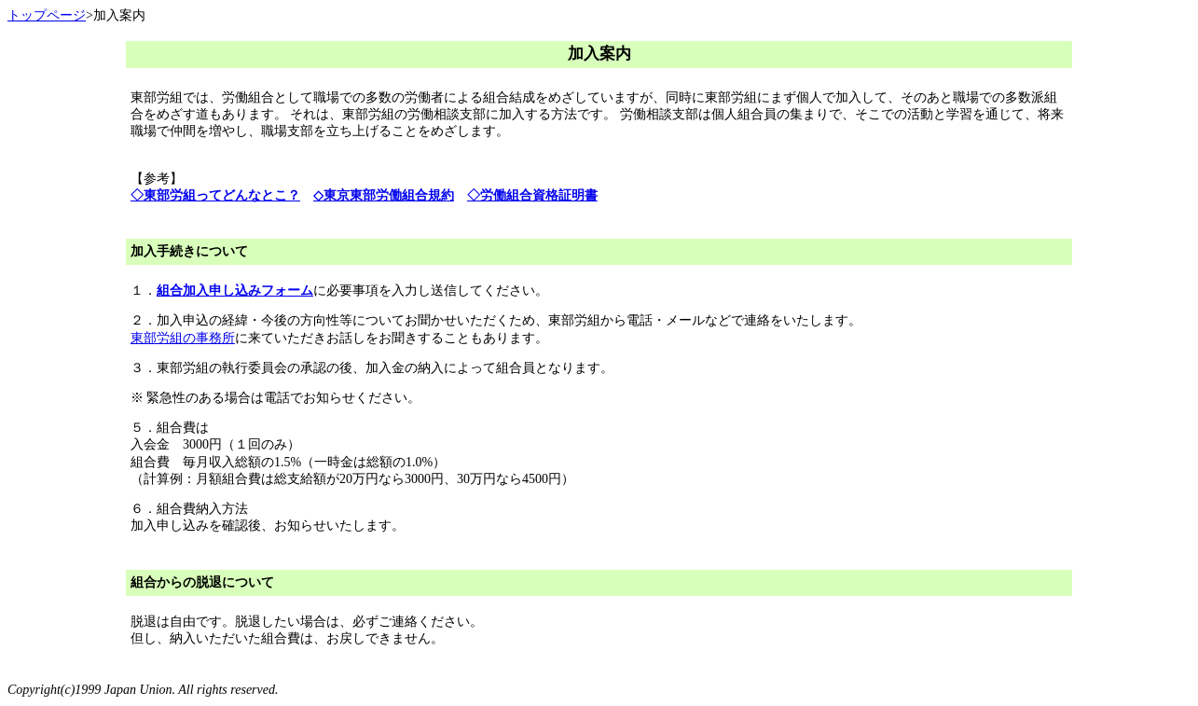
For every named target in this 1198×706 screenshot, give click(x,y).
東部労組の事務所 (183, 338)
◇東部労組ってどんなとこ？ (215, 195)
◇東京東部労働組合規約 (383, 195)
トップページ (46, 15)
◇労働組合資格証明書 (532, 195)
